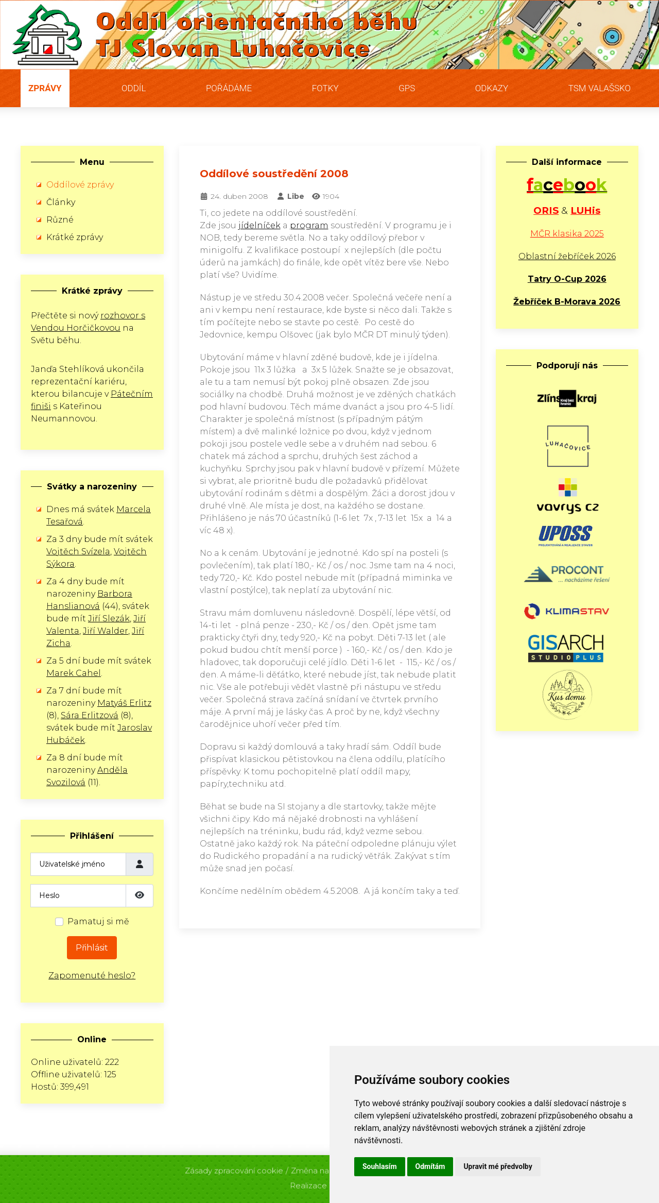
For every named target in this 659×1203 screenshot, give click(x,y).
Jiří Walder (105, 631)
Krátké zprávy (74, 237)
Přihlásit (92, 948)
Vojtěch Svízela (78, 551)
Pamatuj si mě (98, 921)
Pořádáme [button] (229, 88)
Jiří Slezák (109, 618)
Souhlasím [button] (379, 1166)
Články (60, 202)
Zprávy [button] (45, 88)
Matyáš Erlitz (124, 703)
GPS (406, 88)
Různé (60, 220)
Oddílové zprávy (80, 185)
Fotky (325, 88)
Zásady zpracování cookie (234, 1168)
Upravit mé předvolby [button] (497, 1166)
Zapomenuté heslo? (91, 975)
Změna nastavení (323, 1168)
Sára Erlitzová (89, 715)
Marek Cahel (73, 673)
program (309, 225)
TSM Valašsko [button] (599, 88)
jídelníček (259, 225)
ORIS (546, 210)
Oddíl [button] (134, 88)
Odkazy (491, 88)
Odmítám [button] (430, 1166)
